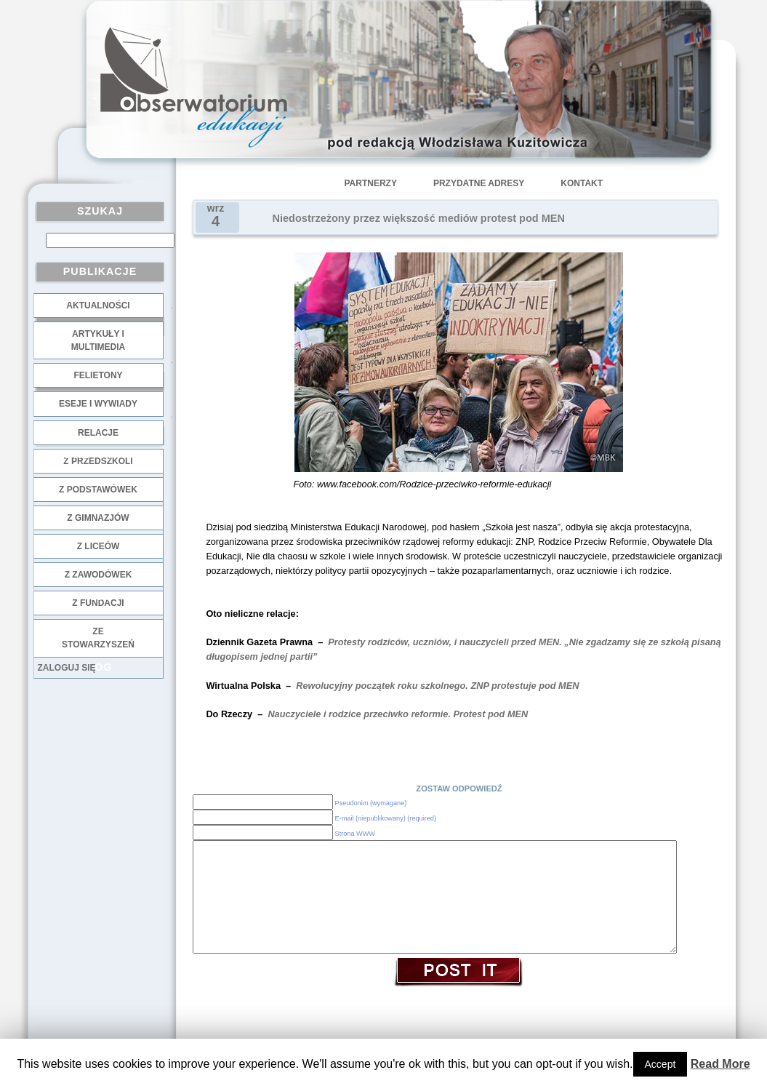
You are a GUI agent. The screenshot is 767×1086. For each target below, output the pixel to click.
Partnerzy (371, 183)
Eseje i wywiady (98, 404)
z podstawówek (98, 489)
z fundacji (98, 603)
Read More (720, 1064)
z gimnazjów (98, 518)
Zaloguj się (67, 668)
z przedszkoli (97, 461)
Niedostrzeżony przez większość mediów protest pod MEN (419, 218)
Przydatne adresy (478, 183)
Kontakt (582, 183)
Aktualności (97, 305)
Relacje (98, 433)
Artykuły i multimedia (98, 340)
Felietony (97, 375)
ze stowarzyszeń (98, 638)
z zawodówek (98, 575)
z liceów (98, 546)
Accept (660, 1064)
